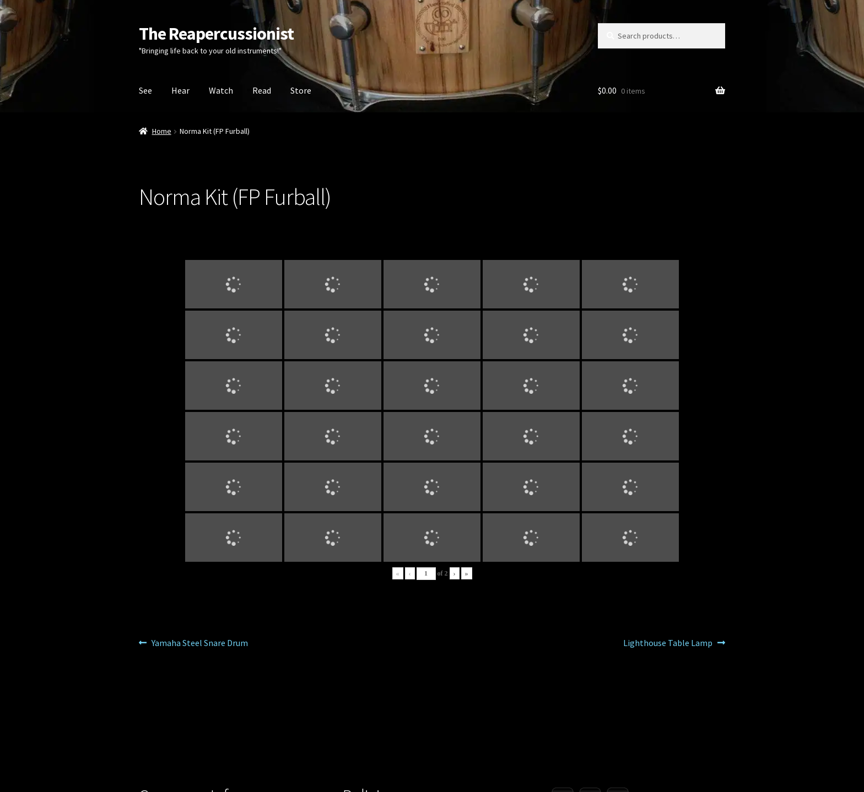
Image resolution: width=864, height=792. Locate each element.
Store (300, 90)
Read (261, 90)
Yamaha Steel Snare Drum (199, 643)
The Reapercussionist (216, 34)
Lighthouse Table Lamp (667, 643)
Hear (180, 90)
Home (161, 131)
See (145, 90)
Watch (221, 90)
